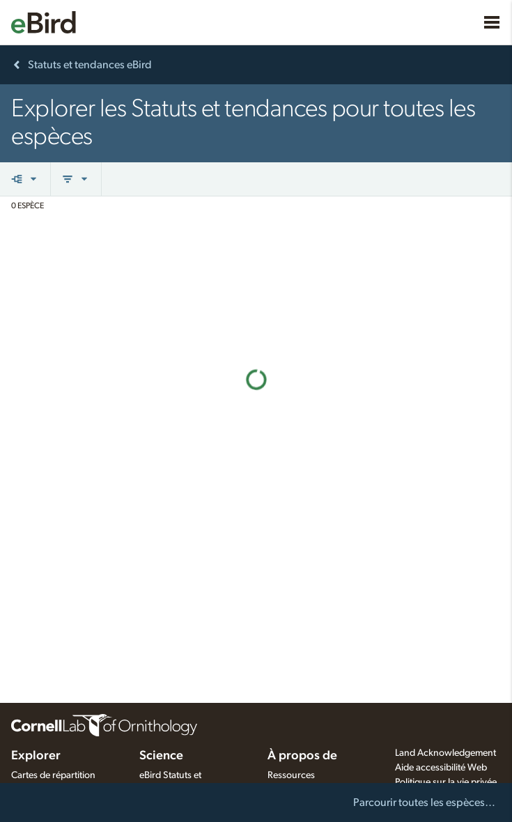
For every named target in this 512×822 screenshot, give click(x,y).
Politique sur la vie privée (446, 782)
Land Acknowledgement (445, 753)
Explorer (36, 756)
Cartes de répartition (53, 775)
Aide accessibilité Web (441, 768)
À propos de (302, 756)
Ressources (291, 775)
